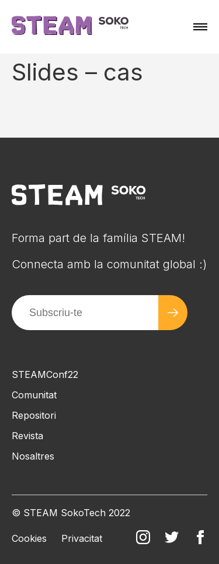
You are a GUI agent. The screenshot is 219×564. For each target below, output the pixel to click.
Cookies (29, 538)
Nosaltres (33, 456)
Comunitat (34, 395)
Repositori (34, 415)
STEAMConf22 (45, 374)
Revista (27, 436)
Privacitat (81, 538)
